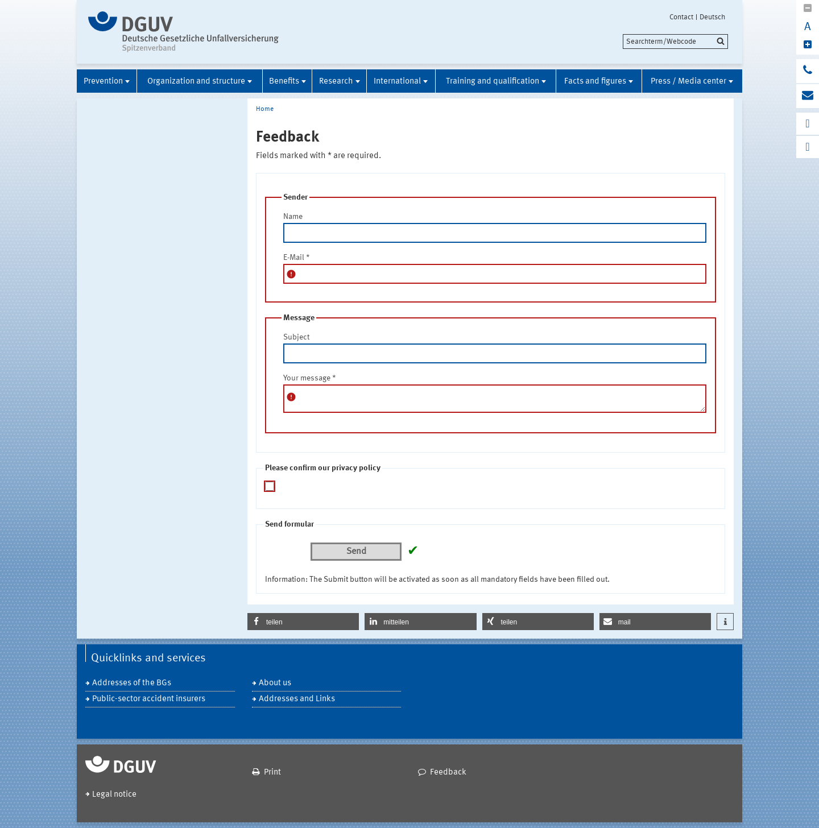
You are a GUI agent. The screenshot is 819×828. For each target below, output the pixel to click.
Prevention (103, 81)
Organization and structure (196, 81)
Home (265, 109)
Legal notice (114, 794)
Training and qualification (492, 81)
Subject (296, 337)
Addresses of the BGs (131, 683)
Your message (309, 378)
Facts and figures (595, 81)
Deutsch (712, 17)
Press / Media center (688, 81)
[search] (675, 41)
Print (272, 772)
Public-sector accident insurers (148, 699)
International (397, 81)
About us (275, 683)
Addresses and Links (297, 699)
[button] (303, 621)
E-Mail (296, 258)
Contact (681, 17)
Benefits (284, 81)
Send (356, 551)
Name (293, 217)
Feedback (448, 772)
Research (336, 81)
